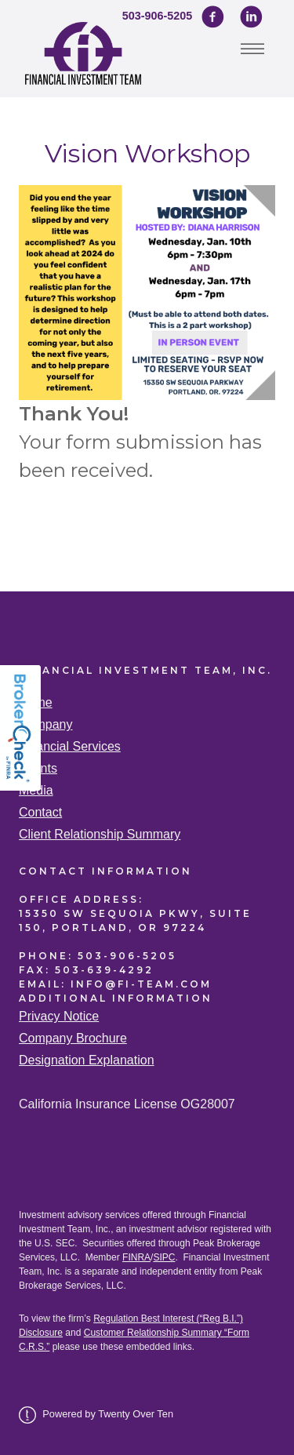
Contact (40, 812)
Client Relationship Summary (99, 834)
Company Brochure (73, 1038)
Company (45, 724)
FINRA (136, 1257)
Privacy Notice (59, 1016)
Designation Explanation (86, 1060)
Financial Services (70, 746)
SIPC (164, 1257)
